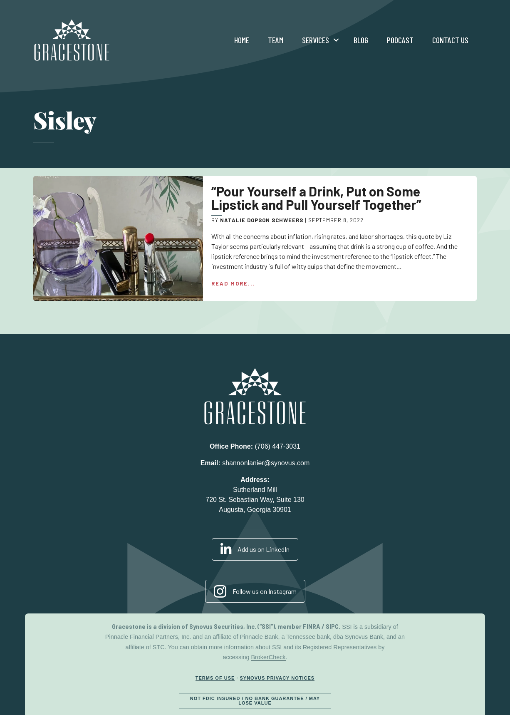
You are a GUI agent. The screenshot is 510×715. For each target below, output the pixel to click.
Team (275, 40)
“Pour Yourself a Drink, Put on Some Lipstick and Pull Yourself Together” (316, 197)
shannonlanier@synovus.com (265, 463)
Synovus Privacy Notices (277, 677)
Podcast (400, 40)
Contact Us (450, 40)
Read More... (233, 283)
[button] (336, 39)
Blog (361, 40)
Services (315, 40)
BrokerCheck (268, 657)
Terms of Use (215, 677)
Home (241, 40)
